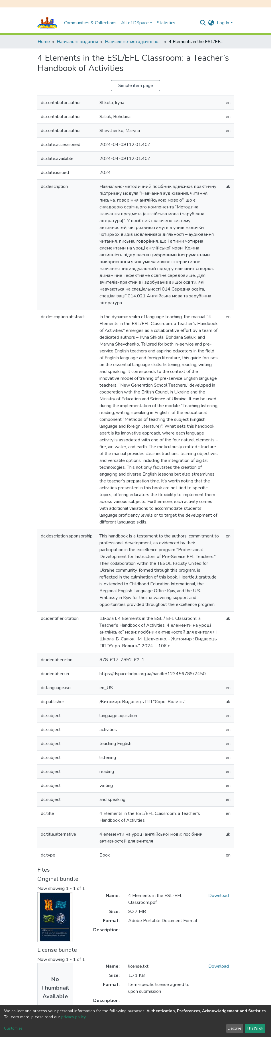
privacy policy (73, 1017)
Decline (234, 1028)
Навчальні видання (77, 41)
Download (218, 895)
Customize (13, 1028)
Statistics (166, 23)
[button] (211, 22)
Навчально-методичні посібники (133, 41)
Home (44, 41)
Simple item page (135, 85)
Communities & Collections (90, 23)
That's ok (254, 1028)
